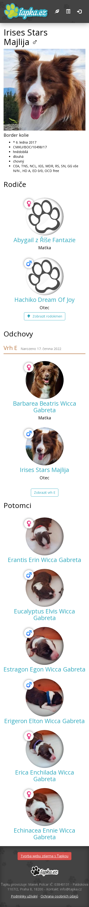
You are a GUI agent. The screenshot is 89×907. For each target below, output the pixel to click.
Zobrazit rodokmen (44, 316)
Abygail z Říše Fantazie (44, 240)
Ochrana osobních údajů (59, 896)
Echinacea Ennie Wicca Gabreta (44, 833)
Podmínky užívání (24, 896)
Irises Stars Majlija (44, 470)
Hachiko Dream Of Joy (44, 299)
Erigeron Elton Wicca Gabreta (44, 721)
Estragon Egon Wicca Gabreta (44, 669)
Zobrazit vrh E (44, 492)
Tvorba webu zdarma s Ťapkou (44, 856)
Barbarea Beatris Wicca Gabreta (44, 406)
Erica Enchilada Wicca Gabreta (44, 775)
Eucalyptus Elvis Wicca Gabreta (44, 614)
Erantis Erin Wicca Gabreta (44, 560)
